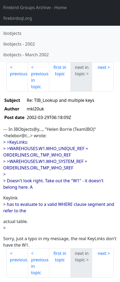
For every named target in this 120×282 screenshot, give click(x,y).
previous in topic (39, 80)
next (102, 67)
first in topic (60, 70)
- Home (35, 7)
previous (18, 74)
